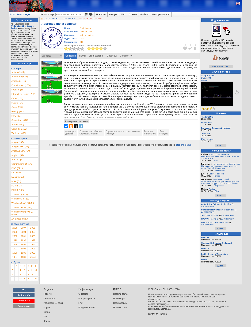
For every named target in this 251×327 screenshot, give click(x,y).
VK (23, 290)
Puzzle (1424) (18, 102)
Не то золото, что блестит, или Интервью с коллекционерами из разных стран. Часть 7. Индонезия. (220, 166)
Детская (69, 134)
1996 (14, 244)
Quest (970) (18, 107)
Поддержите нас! (86, 307)
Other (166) (17, 98)
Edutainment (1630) (21, 85)
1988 (32, 253)
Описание (71, 55)
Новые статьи (120, 307)
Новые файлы (120, 303)
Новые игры (119, 298)
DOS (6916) (18, 168)
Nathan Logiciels (87, 35)
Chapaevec (219, 186)
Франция (110, 134)
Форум (113, 14)
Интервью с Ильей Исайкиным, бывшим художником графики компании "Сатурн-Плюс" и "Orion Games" (220, 181)
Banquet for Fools (216, 174)
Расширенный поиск (53, 303)
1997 (32, 240)
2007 (23, 227)
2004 (23, 232)
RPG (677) (17, 115)
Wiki (123, 14)
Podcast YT (24, 300)
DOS (203, 78)
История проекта (86, 298)
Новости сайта (120, 294)
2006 (32, 227)
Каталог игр (47, 14)
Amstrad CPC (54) (21, 151)
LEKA (216, 191)
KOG (216, 160)
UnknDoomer (219, 170)
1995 (23, 244)
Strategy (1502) (19, 128)
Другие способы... (221, 66)
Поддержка (24, 306)
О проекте (83, 294)
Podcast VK (24, 295)
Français (163, 134)
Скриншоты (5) (96, 55)
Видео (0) (112, 55)
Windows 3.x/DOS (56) (23, 203)
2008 (14, 227)
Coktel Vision (86, 31)
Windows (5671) (20, 194)
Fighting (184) (18, 89)
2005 (14, 232)
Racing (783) (18, 111)
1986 (23, 257)
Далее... (221, 145)
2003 (32, 232)
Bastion (212, 189)
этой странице (183, 144)
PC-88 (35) (17, 185)
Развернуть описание (76, 121)
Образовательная (88, 134)
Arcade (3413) (19, 81)
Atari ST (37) (18, 159)
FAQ (80, 303)
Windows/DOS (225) (22, 207)
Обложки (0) (126, 55)
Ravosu (217, 176)
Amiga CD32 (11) (20, 146)
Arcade (204, 80)
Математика (150, 134)
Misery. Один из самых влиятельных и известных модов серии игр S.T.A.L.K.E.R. (220, 156)
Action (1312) (18, 72)
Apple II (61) (18, 155)
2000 (32, 236)
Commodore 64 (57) (22, 164)
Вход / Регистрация (20, 14)
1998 (23, 240)
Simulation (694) (20, 120)
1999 (14, 240)
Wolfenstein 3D (18, 26)
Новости (101, 14)
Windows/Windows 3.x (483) (23, 213)
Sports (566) (18, 124)
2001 (23, 236)
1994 (32, 244)
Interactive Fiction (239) (23, 94)
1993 (14, 248)
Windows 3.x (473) (21, 198)
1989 (23, 253)
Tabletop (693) (19, 133)
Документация (207, 206)
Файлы (144, 14)
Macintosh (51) (19, 177)
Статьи (133, 14)
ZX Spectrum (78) (20, 218)
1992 (23, 248)
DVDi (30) (16, 172)
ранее (33, 257)
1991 (32, 248)
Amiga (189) (18, 142)
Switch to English (157, 314)
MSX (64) (16, 181)
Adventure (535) (20, 76)
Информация (161, 14)
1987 (14, 257)
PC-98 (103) (18, 190)
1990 (82, 38)
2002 (14, 236)
